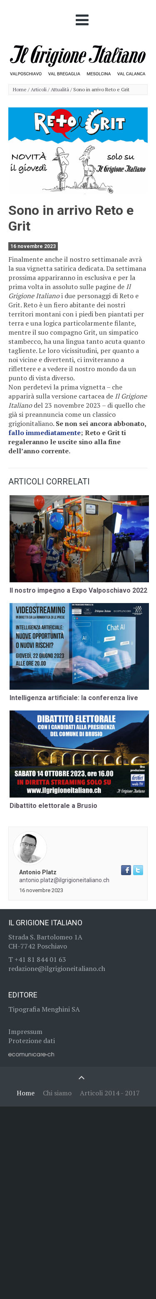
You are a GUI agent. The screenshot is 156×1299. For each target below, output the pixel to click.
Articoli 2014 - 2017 (110, 1092)
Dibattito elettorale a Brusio (53, 806)
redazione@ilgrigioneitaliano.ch (56, 968)
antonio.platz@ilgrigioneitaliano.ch (64, 880)
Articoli (39, 89)
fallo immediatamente (44, 432)
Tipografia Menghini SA (44, 1009)
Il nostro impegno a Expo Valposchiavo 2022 (78, 590)
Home (20, 89)
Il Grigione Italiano (45, 922)
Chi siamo (57, 1092)
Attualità (60, 89)
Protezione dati (31, 1040)
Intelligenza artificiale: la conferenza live (74, 698)
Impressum (25, 1031)
